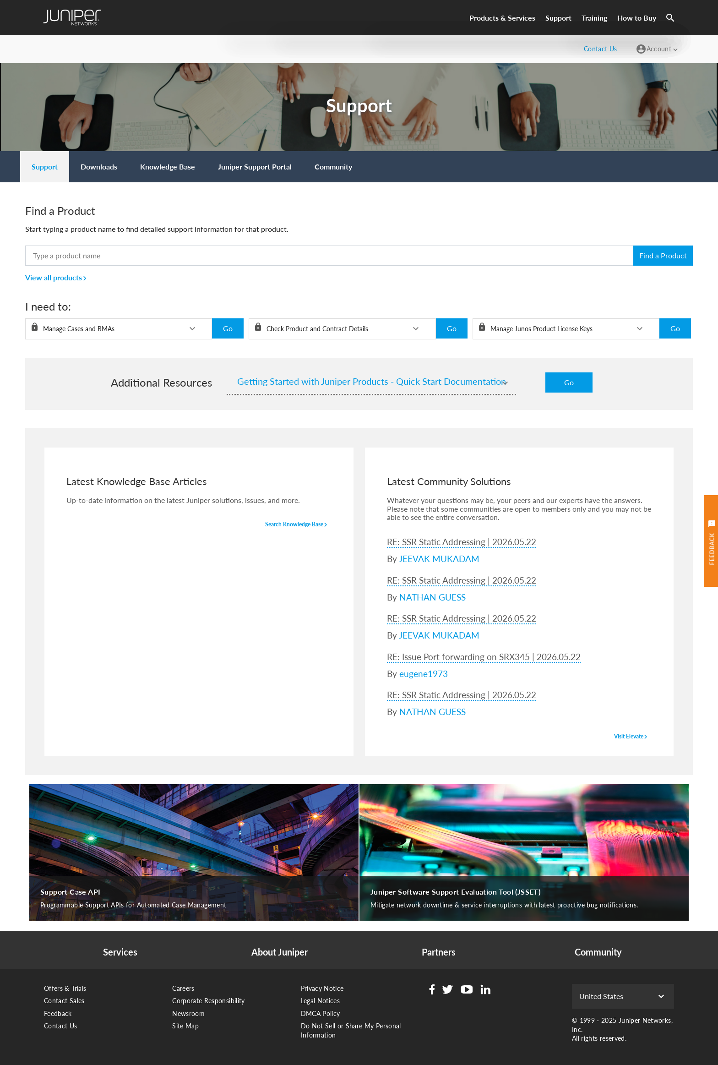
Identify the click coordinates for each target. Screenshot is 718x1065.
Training (594, 17)
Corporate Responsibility (208, 1001)
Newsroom (188, 1013)
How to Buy (636, 17)
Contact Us (60, 1026)
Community (598, 951)
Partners (439, 951)
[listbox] (118, 328)
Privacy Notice (322, 988)
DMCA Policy (320, 1013)
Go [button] (228, 328)
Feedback (58, 1013)
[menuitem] (44, 166)
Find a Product (663, 255)
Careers (183, 988)
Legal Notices (320, 1001)
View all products (57, 277)
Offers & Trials (65, 988)
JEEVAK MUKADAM (439, 558)
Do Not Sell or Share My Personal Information (351, 1030)
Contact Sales (64, 1001)
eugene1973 (423, 673)
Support (558, 17)
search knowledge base (297, 525)
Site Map (185, 1026)
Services (120, 951)
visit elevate (632, 737)
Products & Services (502, 17)
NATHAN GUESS (432, 597)
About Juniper (279, 951)
